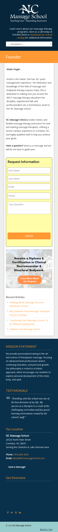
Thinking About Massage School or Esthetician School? (26, 304)
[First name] (29, 170)
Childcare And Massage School (24, 329)
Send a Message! (16, 466)
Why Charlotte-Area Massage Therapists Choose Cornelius (29, 313)
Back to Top (46, 529)
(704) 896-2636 (21, 454)
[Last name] (29, 178)
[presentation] (31, 224)
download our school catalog (34, 36)
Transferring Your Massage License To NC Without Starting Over (28, 322)
